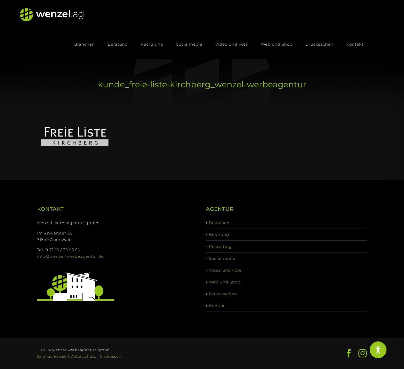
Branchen (219, 222)
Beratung (219, 234)
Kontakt (217, 305)
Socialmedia (222, 258)
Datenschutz (83, 356)
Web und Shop (224, 282)
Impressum (111, 356)
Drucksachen (223, 293)
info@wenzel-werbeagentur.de (70, 256)
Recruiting (220, 246)
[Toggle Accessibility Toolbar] (378, 350)
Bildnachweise (51, 356)
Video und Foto (225, 270)
